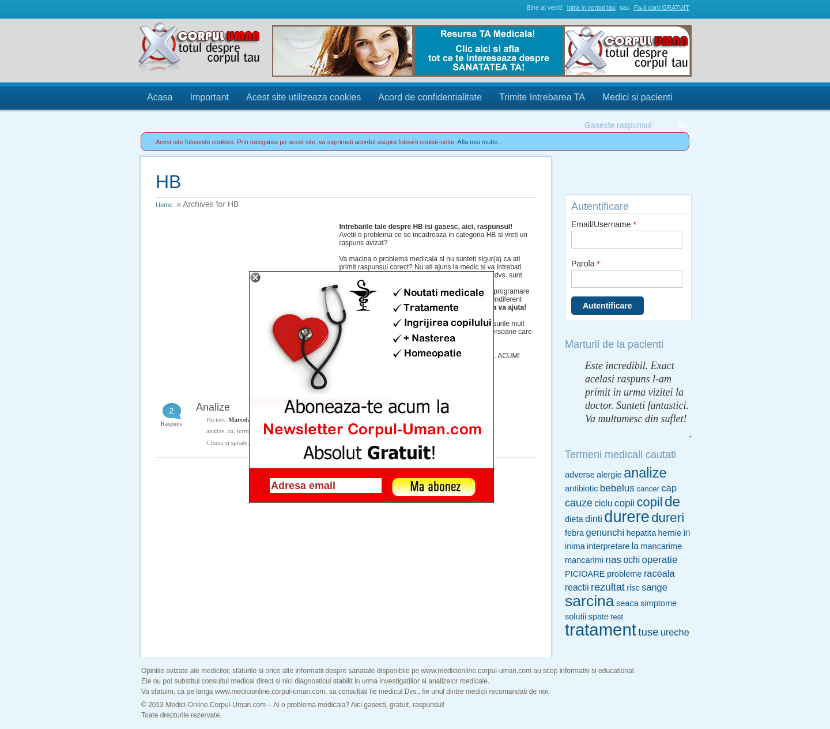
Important (209, 97)
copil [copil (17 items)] (649, 502)
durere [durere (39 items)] (627, 516)
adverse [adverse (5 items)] (580, 474)
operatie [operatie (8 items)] (659, 559)
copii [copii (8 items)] (624, 503)
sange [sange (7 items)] (654, 587)
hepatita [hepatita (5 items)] (641, 533)
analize (215, 430)
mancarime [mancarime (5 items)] (661, 546)
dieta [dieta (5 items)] (574, 519)
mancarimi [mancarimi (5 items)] (584, 560)
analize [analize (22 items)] (645, 472)
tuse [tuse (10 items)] (648, 632)
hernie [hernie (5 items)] (669, 533)
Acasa (159, 97)
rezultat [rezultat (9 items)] (608, 587)
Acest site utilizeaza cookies (303, 97)
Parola (585, 263)
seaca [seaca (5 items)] (627, 603)
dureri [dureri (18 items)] (667, 517)
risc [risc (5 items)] (633, 587)
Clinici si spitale (227, 442)
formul (245, 430)
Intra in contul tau (591, 7)
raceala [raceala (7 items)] (659, 573)
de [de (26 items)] (672, 501)
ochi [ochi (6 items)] (631, 560)
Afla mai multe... (480, 141)
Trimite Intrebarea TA (542, 97)
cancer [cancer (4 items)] (647, 488)
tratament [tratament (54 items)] (600, 629)
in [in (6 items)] (686, 533)
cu (230, 430)
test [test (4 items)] (616, 616)
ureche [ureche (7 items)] (675, 632)
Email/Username (603, 224)
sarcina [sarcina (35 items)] (589, 601)
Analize (213, 407)
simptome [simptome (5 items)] (658, 603)
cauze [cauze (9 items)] (579, 503)
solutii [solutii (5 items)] (575, 616)
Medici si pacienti (637, 97)
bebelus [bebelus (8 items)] (617, 488)
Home (164, 204)
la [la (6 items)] (635, 546)
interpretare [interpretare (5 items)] (608, 546)
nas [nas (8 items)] (613, 559)
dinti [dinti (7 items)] (593, 518)
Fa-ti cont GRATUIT (661, 7)
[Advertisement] (242, 295)
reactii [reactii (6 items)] (577, 587)
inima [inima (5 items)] (575, 546)
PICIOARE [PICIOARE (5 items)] (585, 573)
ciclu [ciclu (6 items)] (603, 503)
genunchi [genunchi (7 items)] (605, 532)
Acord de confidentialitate (430, 97)
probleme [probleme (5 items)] (624, 573)
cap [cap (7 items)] (669, 488)
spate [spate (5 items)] (598, 616)
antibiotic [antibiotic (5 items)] (581, 488)
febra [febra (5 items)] (574, 533)
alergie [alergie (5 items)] (609, 474)
